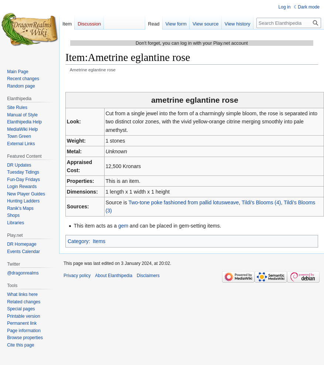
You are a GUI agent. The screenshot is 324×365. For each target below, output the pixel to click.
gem (123, 226)
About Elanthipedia (113, 275)
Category (78, 241)
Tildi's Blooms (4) (261, 202)
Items (99, 241)
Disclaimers (148, 275)
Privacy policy (77, 275)
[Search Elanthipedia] (288, 23)
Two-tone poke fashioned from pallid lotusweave (184, 202)
